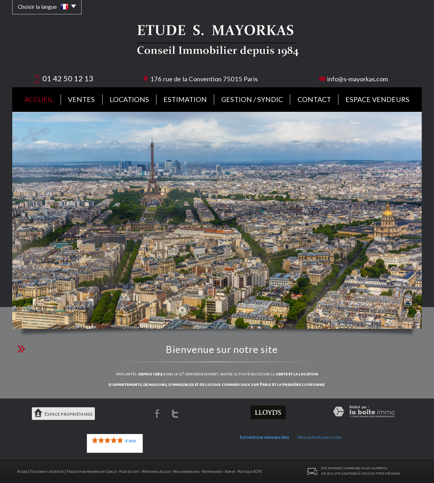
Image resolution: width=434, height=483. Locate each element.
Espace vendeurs (377, 99)
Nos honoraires (186, 471)
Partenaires (212, 471)
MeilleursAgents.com (320, 437)
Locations (129, 99)
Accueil (39, 99)
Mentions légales (156, 471)
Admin (230, 471)
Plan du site (129, 471)
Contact (314, 99)
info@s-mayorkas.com (357, 79)
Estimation (185, 99)
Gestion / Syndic (252, 99)
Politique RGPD (250, 471)
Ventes (81, 99)
